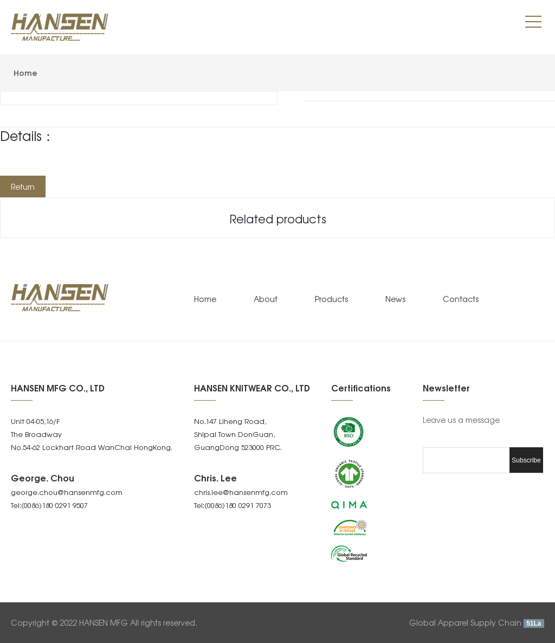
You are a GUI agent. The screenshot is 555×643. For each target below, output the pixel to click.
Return (23, 186)
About (266, 298)
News (395, 298)
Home (25, 72)
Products (331, 298)
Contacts (461, 298)
